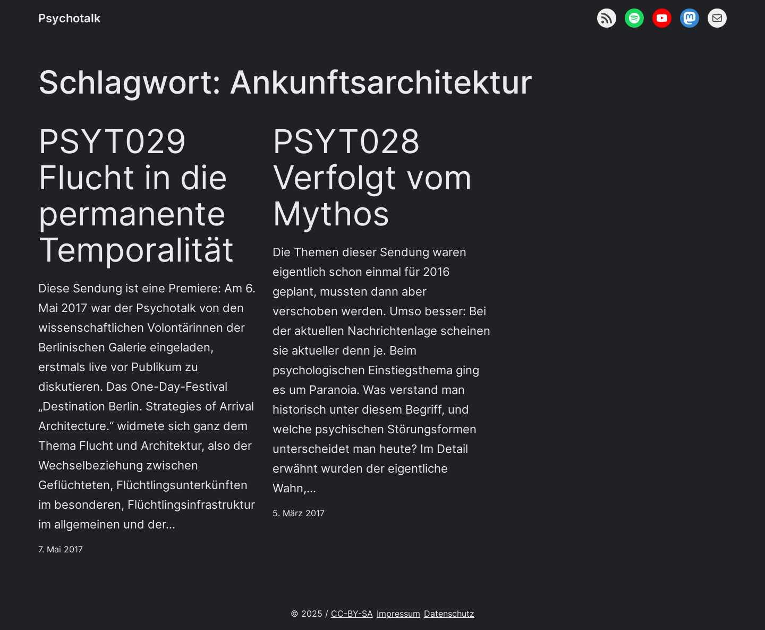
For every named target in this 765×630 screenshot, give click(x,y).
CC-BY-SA (352, 614)
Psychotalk (69, 18)
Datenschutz (449, 614)
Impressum (398, 614)
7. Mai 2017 (60, 549)
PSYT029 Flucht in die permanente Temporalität (136, 195)
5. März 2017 (299, 513)
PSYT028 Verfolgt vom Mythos (372, 177)
